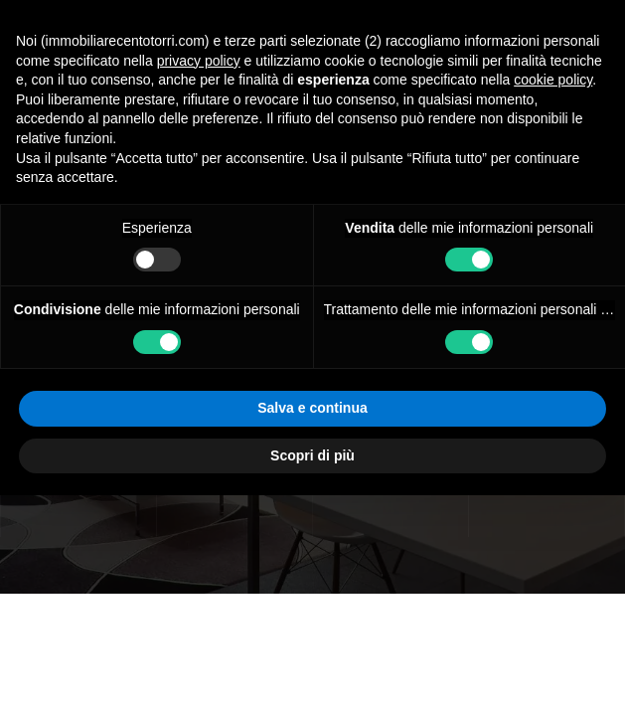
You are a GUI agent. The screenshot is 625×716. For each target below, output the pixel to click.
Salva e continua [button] (312, 628)
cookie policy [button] (553, 300)
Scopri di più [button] (312, 675)
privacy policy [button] (198, 280)
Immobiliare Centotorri (110, 139)
